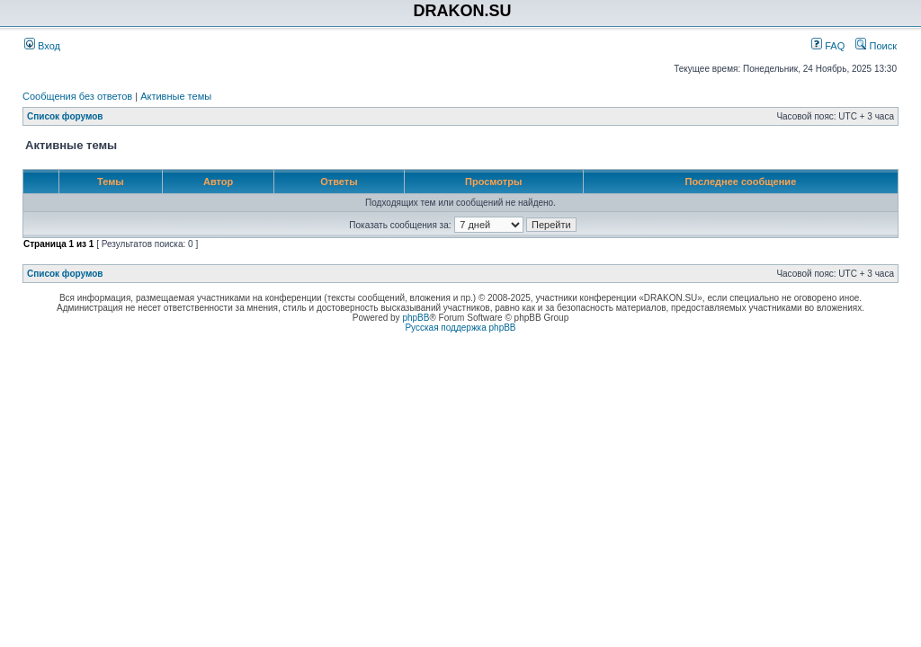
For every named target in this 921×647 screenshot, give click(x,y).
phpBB (415, 318)
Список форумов (65, 116)
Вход (42, 45)
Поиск (876, 45)
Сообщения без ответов (77, 96)
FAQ (828, 45)
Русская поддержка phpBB (460, 327)
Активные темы (175, 96)
